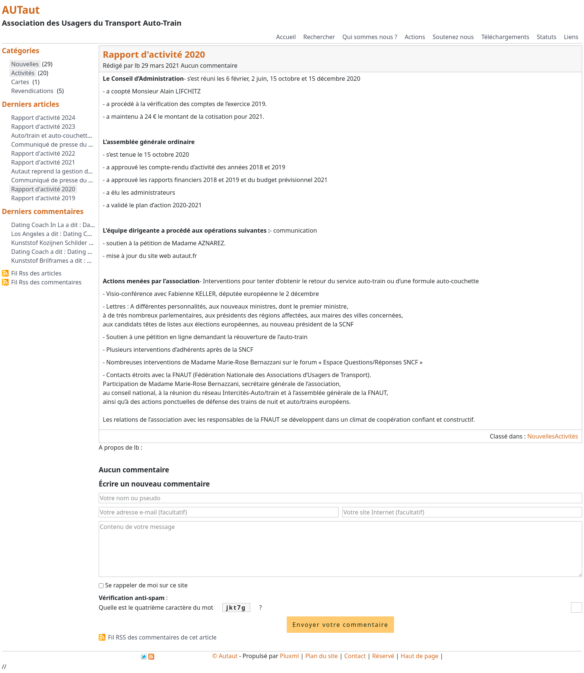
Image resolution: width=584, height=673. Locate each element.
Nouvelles (541, 436)
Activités (566, 436)
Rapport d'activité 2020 (43, 189)
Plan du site (321, 656)
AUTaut (21, 10)
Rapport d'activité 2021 (43, 162)
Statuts (546, 37)
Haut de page (419, 656)
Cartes (20, 82)
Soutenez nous (453, 37)
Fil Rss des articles (36, 273)
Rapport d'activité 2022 (43, 153)
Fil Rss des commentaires (46, 282)
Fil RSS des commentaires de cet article (162, 637)
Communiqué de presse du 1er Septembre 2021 (78, 180)
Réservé (383, 656)
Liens (571, 37)
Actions (414, 37)
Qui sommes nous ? (369, 37)
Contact (355, 656)
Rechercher (319, 37)
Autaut (228, 656)
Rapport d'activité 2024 (43, 118)
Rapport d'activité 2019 (43, 198)
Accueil (286, 37)
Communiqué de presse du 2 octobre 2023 (70, 144)
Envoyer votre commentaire (340, 625)
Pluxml (289, 656)
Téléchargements (505, 37)
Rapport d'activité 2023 (43, 126)
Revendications (32, 91)
